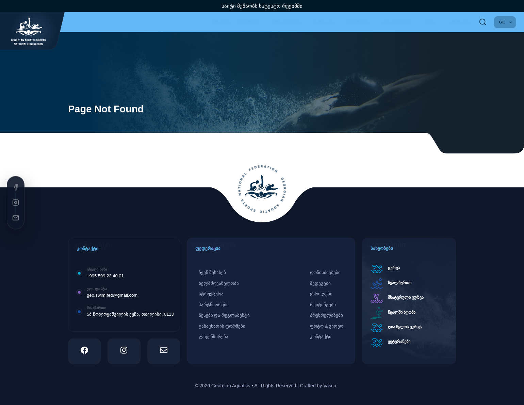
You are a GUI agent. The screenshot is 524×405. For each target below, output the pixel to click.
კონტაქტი (459, 21)
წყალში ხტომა (401, 312)
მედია (433, 22)
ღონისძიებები (289, 22)
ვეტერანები (399, 341)
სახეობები (251, 22)
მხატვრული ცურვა (406, 297)
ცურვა (394, 267)
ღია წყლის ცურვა (405, 327)
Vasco (329, 385)
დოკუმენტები (400, 22)
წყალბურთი (399, 282)
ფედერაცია (361, 22)
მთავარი (221, 21)
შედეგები (326, 22)
